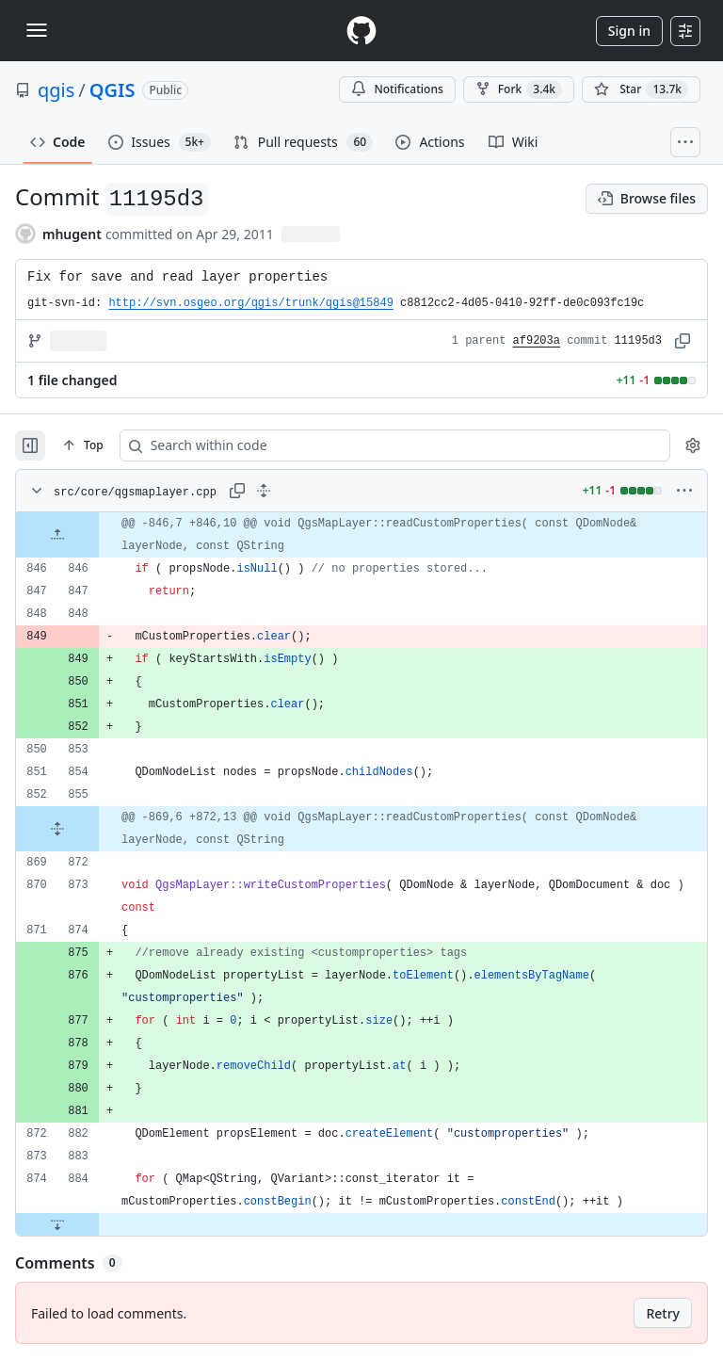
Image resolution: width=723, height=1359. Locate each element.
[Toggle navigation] (37, 30)
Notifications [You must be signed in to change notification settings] (396, 89)
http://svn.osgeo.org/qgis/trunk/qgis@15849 (250, 303)
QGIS (112, 90)
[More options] (684, 491)
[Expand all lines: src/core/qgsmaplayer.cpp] (263, 490)
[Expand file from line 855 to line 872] (57, 828)
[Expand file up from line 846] (57, 535)
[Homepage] (361, 30)
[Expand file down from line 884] (57, 1224)
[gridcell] (361, 535)
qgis (56, 90)
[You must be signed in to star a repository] (641, 89)
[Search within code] (352, 445)
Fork (518, 89)
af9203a (536, 341)
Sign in (629, 31)
